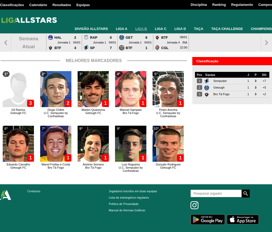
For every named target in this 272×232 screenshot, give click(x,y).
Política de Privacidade (124, 203)
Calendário (38, 5)
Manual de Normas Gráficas (127, 210)
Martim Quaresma (93, 109)
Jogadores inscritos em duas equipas (133, 191)
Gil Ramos (18, 109)
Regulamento (242, 5)
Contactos (33, 191)
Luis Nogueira (131, 164)
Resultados (62, 5)
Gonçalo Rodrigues (168, 164)
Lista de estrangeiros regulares (129, 197)
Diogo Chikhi (56, 109)
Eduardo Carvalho (18, 164)
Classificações (12, 5)
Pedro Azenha (168, 109)
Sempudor (220, 80)
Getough (218, 87)
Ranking (219, 5)
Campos (265, 5)
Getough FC (18, 113)
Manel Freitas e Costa (55, 164)
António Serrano (93, 164)
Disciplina (199, 5)
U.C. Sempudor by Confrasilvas (56, 114)
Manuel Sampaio (131, 109)
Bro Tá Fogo (131, 113)
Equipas (83, 5)
